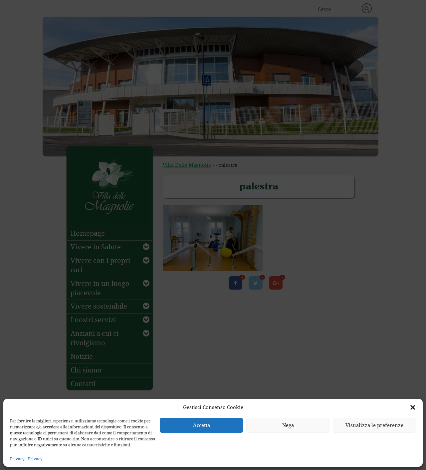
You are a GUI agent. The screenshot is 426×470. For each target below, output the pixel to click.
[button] (412, 407)
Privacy (17, 458)
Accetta (201, 425)
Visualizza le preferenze (374, 425)
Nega (288, 425)
